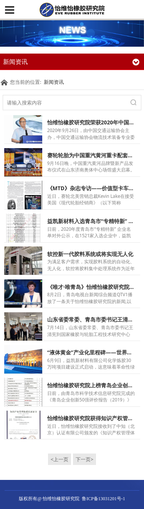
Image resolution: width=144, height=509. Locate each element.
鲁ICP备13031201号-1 (103, 498)
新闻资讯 (54, 81)
